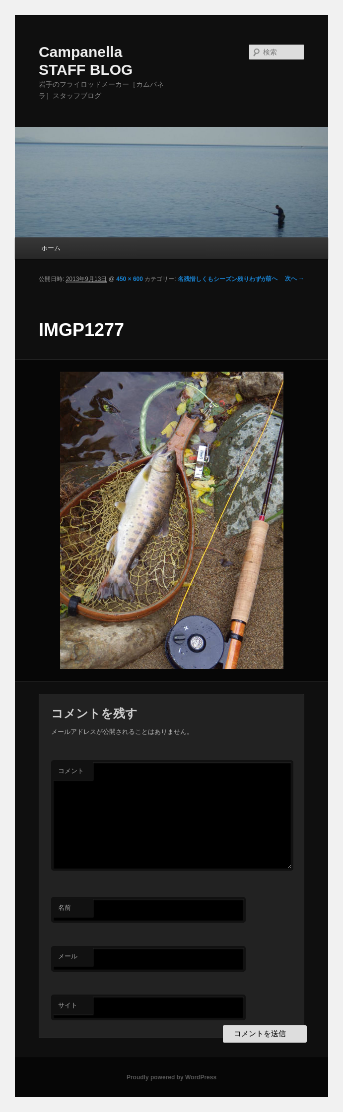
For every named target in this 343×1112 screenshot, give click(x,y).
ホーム (51, 248)
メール (67, 956)
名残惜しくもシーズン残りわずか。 (225, 279)
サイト (67, 1005)
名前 (64, 907)
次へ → (294, 278)
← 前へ (267, 278)
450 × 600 (129, 279)
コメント (71, 771)
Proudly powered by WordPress (171, 1077)
